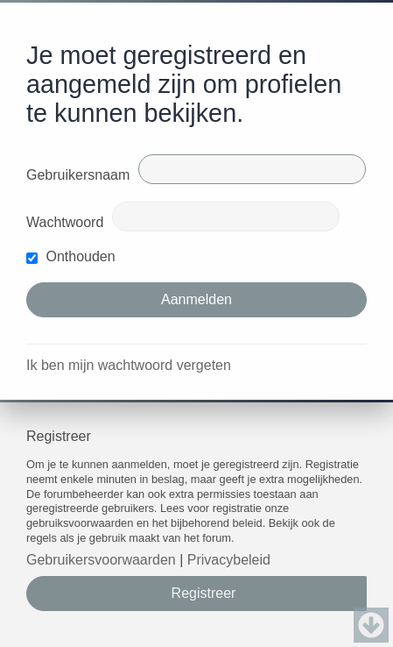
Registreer (204, 593)
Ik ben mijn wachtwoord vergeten (128, 365)
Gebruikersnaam (78, 174)
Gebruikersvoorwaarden (101, 559)
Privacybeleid (228, 559)
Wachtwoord (64, 222)
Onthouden (71, 256)
